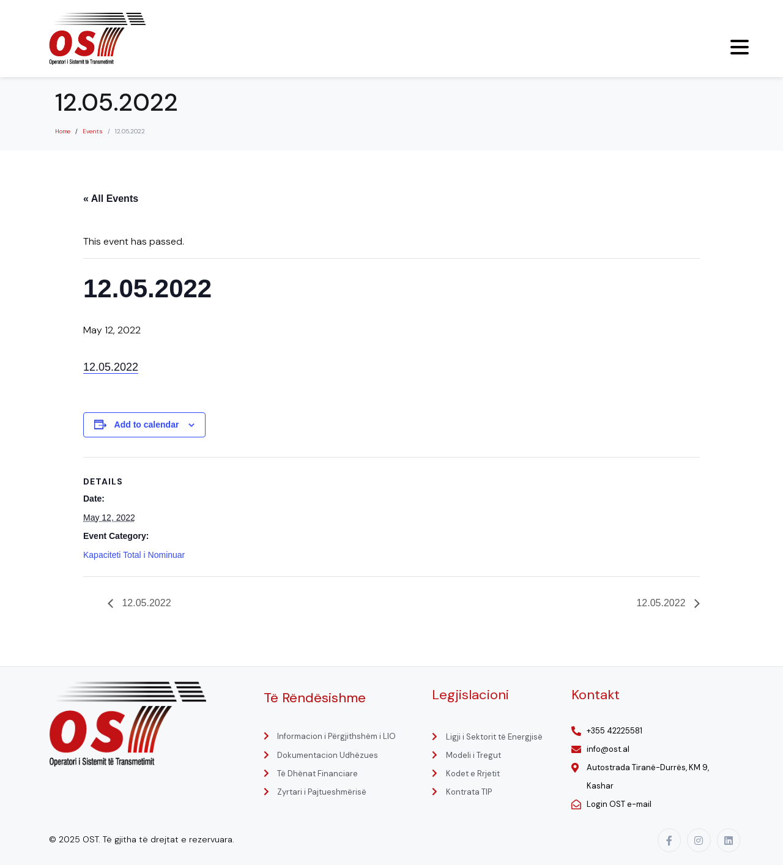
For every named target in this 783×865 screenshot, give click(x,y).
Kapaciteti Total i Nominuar (134, 555)
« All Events (110, 198)
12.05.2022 (110, 367)
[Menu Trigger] (739, 47)
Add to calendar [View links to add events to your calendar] (146, 424)
